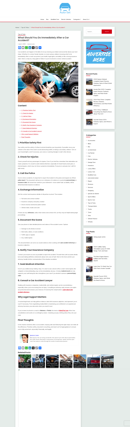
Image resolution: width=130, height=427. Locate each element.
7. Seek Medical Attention (29, 128)
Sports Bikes (92, 197)
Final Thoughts (25, 137)
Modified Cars (55, 19)
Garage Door (92, 162)
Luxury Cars (91, 172)
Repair (90, 181)
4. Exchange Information (28, 119)
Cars (89, 156)
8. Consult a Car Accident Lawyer (31, 131)
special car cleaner (93, 193)
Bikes (89, 143)
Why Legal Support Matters (29, 134)
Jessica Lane (31, 44)
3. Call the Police (26, 116)
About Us (86, 19)
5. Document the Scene (28, 122)
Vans (89, 215)
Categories (76, 19)
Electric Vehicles (66, 19)
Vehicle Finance (92, 218)
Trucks (90, 209)
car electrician (92, 150)
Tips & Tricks (21, 34)
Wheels (90, 222)
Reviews (90, 184)
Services (90, 187)
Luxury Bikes (92, 168)
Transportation (92, 206)
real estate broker (93, 178)
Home (42, 19)
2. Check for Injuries (27, 113)
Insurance (91, 165)
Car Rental (91, 153)
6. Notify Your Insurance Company (31, 125)
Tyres (89, 212)
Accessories (91, 140)
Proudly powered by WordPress (53, 422)
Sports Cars (91, 200)
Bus (47, 19)
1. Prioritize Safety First (28, 110)
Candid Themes (82, 422)
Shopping (90, 190)
